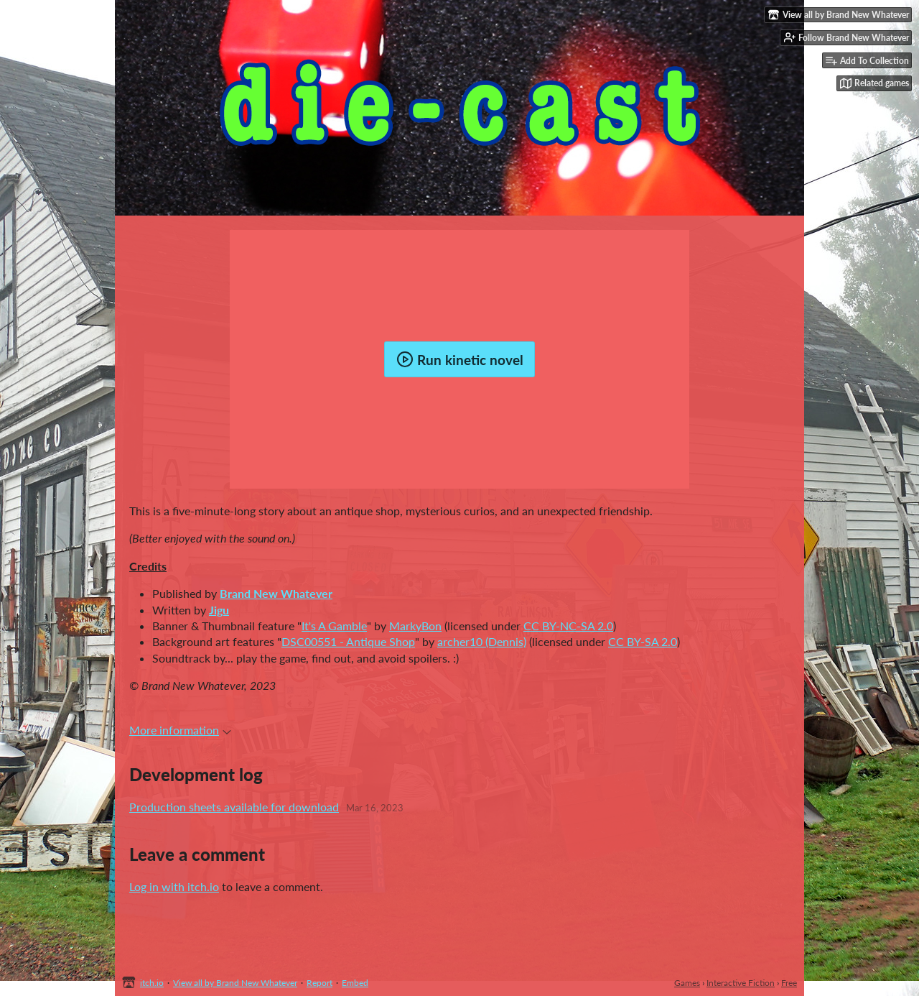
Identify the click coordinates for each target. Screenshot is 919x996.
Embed (355, 982)
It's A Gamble (334, 625)
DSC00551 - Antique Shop (348, 641)
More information (180, 730)
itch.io (152, 982)
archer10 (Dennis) (481, 641)
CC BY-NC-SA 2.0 (568, 625)
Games (687, 982)
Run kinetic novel (459, 359)
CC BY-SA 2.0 (642, 641)
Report (319, 982)
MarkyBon (415, 625)
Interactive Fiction (740, 982)
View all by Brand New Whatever (235, 982)
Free (789, 982)
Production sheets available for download (234, 806)
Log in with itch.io (174, 886)
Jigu (219, 610)
